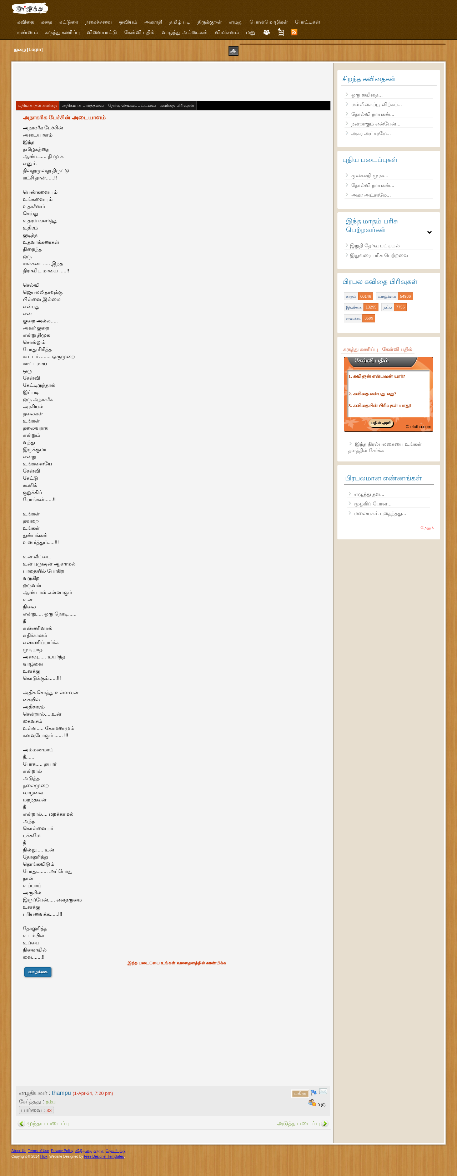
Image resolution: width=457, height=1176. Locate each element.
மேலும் (427, 527)
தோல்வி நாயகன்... (373, 114)
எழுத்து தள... (369, 494)
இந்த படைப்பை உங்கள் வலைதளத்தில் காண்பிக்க (176, 962)
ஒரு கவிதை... (367, 95)
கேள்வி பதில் (139, 32)
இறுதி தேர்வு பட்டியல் (375, 245)
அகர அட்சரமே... (371, 133)
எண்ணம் (27, 32)
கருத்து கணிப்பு (62, 32)
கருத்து (99, 1151)
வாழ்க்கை (37, 971)
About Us (18, 1151)
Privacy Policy (62, 1151)
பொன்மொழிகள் (269, 22)
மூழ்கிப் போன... (373, 504)
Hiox (43, 1156)
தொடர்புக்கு (115, 1151)
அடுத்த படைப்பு (298, 1123)
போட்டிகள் (307, 22)
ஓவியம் (128, 22)
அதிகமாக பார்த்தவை (83, 105)
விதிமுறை (83, 1151)
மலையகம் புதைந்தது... (380, 513)
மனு (251, 32)
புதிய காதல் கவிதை (37, 105)
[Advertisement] (145, 81)
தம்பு (51, 1102)
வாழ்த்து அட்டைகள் (185, 32)
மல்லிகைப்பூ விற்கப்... (376, 104)
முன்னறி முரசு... (369, 175)
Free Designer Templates (104, 1156)
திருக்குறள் (209, 22)
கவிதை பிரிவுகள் (177, 105)
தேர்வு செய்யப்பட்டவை (132, 105)
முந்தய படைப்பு (47, 1123)
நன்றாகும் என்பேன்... (376, 124)
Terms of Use (38, 1151)
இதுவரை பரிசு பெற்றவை (379, 255)
